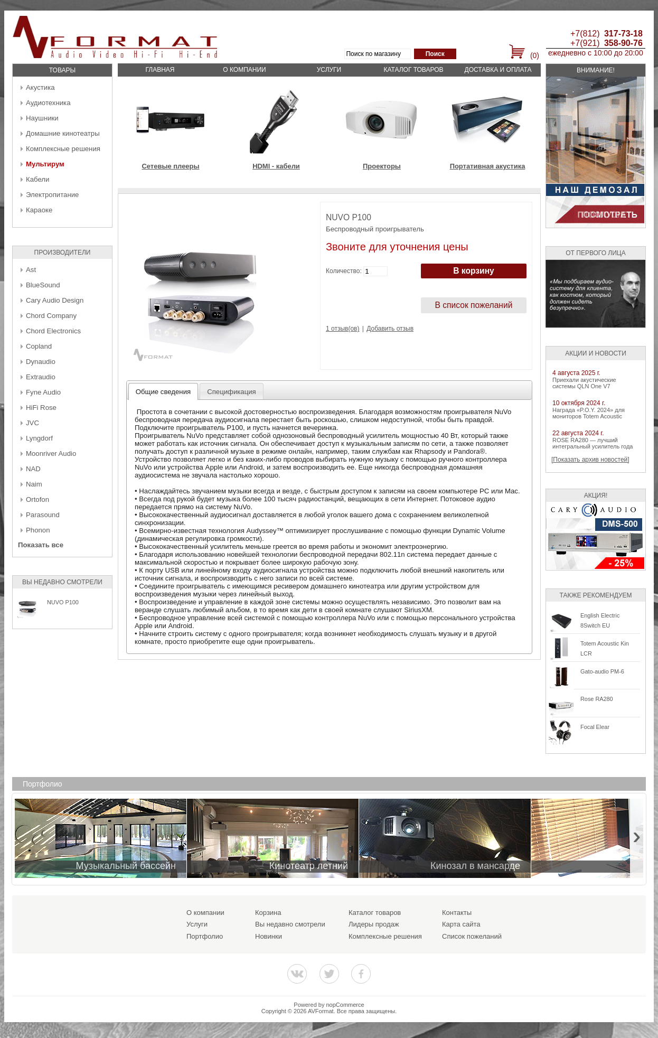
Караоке (39, 210)
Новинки (268, 936)
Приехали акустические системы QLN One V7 (584, 383)
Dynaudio (40, 362)
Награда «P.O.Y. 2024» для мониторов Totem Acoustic (588, 413)
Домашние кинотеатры (63, 133)
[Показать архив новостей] (590, 459)
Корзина (268, 913)
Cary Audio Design (54, 300)
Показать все (40, 545)
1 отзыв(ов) (342, 328)
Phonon (38, 530)
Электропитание (52, 195)
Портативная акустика (487, 166)
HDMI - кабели (276, 166)
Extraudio (40, 377)
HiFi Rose (41, 408)
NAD (33, 469)
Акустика (40, 87)
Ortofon (37, 499)
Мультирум (45, 164)
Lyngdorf (39, 438)
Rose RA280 (596, 699)
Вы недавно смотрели (290, 924)
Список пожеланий (472, 936)
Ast (31, 270)
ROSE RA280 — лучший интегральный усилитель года (592, 443)
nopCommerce (345, 1005)
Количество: (344, 271)
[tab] (163, 391)
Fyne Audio (43, 392)
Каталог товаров (413, 69)
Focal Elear (594, 727)
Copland (39, 346)
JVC (32, 423)
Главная (159, 69)
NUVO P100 (63, 602)
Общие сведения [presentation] (163, 392)
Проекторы (382, 166)
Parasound (43, 515)
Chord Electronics (53, 331)
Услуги (329, 69)
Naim (34, 484)
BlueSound (43, 285)
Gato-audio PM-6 (602, 671)
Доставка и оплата (498, 69)
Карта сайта (461, 924)
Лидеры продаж (374, 924)
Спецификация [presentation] (231, 392)
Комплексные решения (63, 149)
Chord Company (51, 316)
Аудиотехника (48, 103)
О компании (244, 69)
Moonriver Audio (51, 453)
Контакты (457, 913)
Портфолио (204, 936)
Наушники (42, 118)
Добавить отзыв (389, 328)
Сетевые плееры (170, 166)
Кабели (37, 179)
